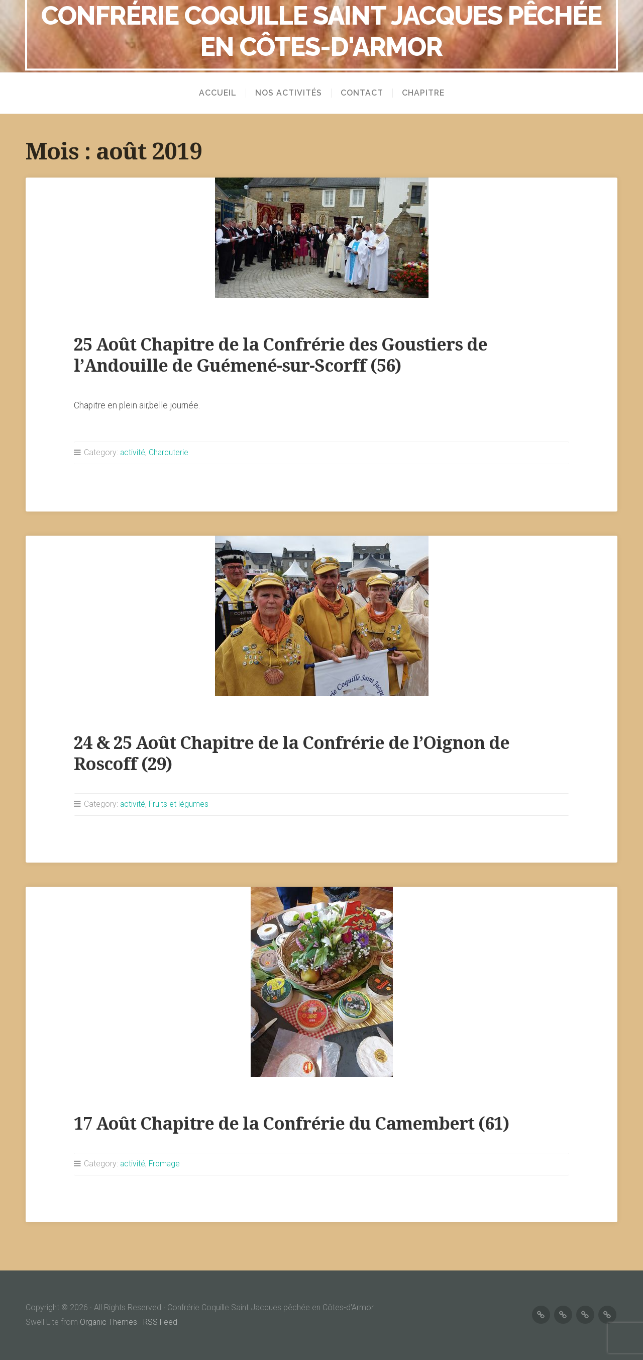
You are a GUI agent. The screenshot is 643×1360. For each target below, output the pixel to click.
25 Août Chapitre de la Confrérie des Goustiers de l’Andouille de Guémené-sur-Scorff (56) (284, 355)
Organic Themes (109, 1322)
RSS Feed (161, 1322)
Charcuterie (169, 452)
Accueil (218, 93)
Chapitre (423, 93)
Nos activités (288, 93)
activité (133, 452)
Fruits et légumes (179, 804)
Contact (362, 93)
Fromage (165, 1163)
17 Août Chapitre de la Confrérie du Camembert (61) (296, 1123)
